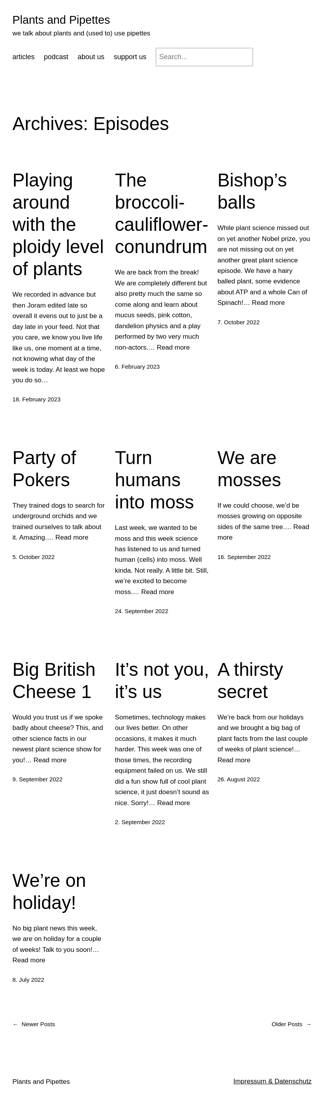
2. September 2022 (140, 822)
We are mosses (249, 468)
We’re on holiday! (49, 891)
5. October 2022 (33, 557)
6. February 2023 (137, 366)
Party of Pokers (44, 468)
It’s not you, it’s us (162, 680)
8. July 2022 (28, 979)
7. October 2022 (239, 322)
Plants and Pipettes (61, 20)
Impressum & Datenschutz (272, 1081)
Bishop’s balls (252, 191)
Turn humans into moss (154, 479)
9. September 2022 (37, 779)
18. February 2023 (36, 399)
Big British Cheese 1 (54, 680)
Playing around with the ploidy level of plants (58, 224)
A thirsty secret (250, 680)
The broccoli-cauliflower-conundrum (161, 213)
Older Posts (292, 1024)
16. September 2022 (244, 557)
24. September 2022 (141, 611)
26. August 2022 (239, 779)
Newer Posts (33, 1024)
